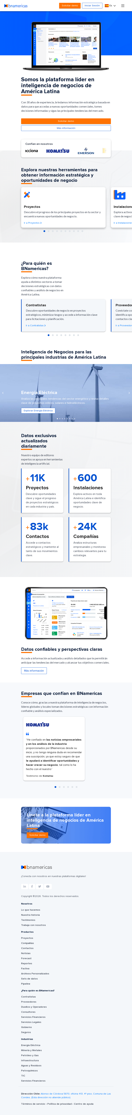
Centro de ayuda (83, 1104)
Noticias (25, 953)
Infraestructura (30, 1060)
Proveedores (28, 1002)
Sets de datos (29, 979)
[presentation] (3, 393)
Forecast (26, 958)
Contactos (27, 948)
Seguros (26, 1032)
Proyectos (27, 938)
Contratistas (28, 997)
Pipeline (25, 984)
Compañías (27, 943)
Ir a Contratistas (36, 325)
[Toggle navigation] (123, 5)
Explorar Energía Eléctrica (38, 410)
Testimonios (28, 920)
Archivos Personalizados (35, 973)
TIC (23, 1076)
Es (109, 5)
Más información (66, 128)
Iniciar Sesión (92, 5)
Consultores (28, 1012)
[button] (44, 231)
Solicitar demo (70, 5)
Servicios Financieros (33, 1017)
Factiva (25, 968)
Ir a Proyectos (33, 223)
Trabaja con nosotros (33, 925)
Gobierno (26, 1027)
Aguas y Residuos (31, 1065)
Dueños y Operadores (34, 1007)
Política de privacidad (59, 1104)
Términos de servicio (33, 1104)
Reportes (26, 963)
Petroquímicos (29, 1070)
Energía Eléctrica (30, 1045)
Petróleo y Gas (30, 1055)
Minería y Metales (31, 1050)
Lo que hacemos (30, 910)
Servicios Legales (31, 1022)
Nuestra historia (30, 915)
